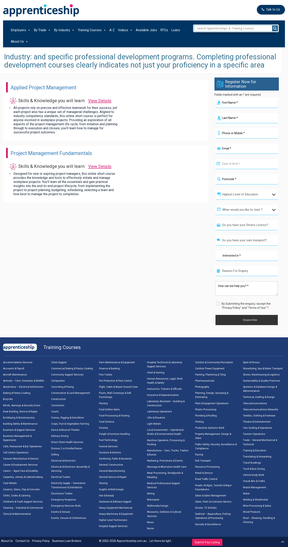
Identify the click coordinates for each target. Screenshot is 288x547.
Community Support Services (67, 374)
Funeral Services (108, 446)
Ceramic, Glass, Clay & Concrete (21, 489)
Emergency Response (63, 499)
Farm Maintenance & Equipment (117, 362)
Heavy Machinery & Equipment (116, 514)
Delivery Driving (59, 436)
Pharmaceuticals (204, 380)
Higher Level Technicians (113, 520)
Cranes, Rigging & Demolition (67, 417)
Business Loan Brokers (66, 541)
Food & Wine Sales (109, 409)
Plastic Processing (205, 409)
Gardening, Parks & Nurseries (115, 458)
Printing (199, 421)
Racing (199, 454)
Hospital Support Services (113, 526)
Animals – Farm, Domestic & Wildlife (23, 380)
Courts (55, 411)
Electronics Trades (62, 493)
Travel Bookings (252, 462)
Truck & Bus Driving (254, 468)
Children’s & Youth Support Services (23, 501)
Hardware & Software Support (115, 501)
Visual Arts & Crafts (254, 481)
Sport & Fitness (251, 362)
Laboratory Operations (159, 411)
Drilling (55, 454)
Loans (175, 30)
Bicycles (8, 399)
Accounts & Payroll (13, 368)
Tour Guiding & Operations (257, 427)
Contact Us (22, 541)
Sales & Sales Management (210, 495)
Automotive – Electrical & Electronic (23, 386)
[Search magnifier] (275, 28)
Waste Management (254, 487)
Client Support (59, 362)
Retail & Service (204, 473)
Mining (151, 493)
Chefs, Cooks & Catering (16, 495)
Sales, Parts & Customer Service (213, 501)
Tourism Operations (254, 434)
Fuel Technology (108, 440)
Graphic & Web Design (111, 489)
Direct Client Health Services (67, 442)
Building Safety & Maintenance (20, 423)
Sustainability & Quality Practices (261, 380)
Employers (21, 30)
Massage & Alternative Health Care (166, 466)
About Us (19, 42)
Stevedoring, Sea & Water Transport (263, 368)
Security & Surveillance (208, 524)
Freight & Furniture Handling (114, 434)
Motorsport (153, 499)
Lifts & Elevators (156, 417)
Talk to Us (271, 9)
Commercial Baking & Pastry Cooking (72, 368)
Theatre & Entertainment (256, 421)
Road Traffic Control (206, 479)
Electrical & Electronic (63, 460)
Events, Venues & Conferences (68, 518)
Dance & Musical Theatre (65, 430)
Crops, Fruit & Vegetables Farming (70, 423)
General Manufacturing (112, 470)
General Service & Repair (112, 477)
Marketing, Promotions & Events (165, 460)
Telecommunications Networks (260, 409)
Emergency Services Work (66, 505)
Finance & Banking (109, 368)
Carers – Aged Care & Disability (20, 470)
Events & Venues (60, 511)
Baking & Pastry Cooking (16, 393)
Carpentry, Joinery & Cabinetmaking (23, 477)
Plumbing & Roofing (206, 415)
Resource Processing (207, 466)
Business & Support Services (19, 430)
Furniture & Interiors (110, 452)
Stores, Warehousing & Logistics (261, 374)
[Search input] (237, 28)
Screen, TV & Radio (206, 507)
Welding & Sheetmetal (255, 499)
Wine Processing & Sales (257, 505)
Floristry (103, 403)
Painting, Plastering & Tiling (210, 374)
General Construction (111, 464)
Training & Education (254, 450)
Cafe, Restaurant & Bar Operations (22, 446)
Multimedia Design (157, 505)
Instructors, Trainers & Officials (164, 389)
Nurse (150, 528)
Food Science (106, 421)
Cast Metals (10, 483)
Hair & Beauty (106, 495)
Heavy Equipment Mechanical (115, 507)
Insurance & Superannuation (163, 395)
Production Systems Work (209, 427)
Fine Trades (105, 374)
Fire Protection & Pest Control (115, 380)
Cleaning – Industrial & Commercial (23, 507)
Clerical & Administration (17, 514)
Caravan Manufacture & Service (20, 458)
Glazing (103, 483)
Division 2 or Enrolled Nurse (66, 448)
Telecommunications (255, 403)
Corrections (57, 405)
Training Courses (92, 30)
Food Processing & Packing (114, 415)
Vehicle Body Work (253, 475)
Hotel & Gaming (155, 372)
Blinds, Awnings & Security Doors (21, 405)
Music (150, 522)
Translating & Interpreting (257, 456)
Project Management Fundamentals (60, 152)
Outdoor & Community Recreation (214, 362)
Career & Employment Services (20, 464)
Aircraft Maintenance (15, 374)
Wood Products (251, 511)
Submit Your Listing (207, 542)
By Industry (64, 30)
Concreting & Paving (62, 386)
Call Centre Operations (16, 452)
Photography (202, 386)
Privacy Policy (41, 541)
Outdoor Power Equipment (209, 368)
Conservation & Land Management (70, 393)
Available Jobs (146, 30)
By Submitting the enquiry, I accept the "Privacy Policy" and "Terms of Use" (246, 305)
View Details (100, 100)
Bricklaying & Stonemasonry (19, 417)
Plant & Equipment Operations (212, 403)
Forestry (103, 427)
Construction (58, 399)
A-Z (112, 30)
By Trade (42, 30)
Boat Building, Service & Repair (20, 411)
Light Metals (154, 423)
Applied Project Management (50, 87)
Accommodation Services (17, 362)
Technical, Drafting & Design (259, 397)
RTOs (164, 30)
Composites (58, 380)
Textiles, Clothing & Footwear (259, 415)
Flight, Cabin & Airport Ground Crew (118, 386)
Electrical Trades (60, 477)
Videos (125, 30)
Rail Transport (203, 460)
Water (246, 493)
